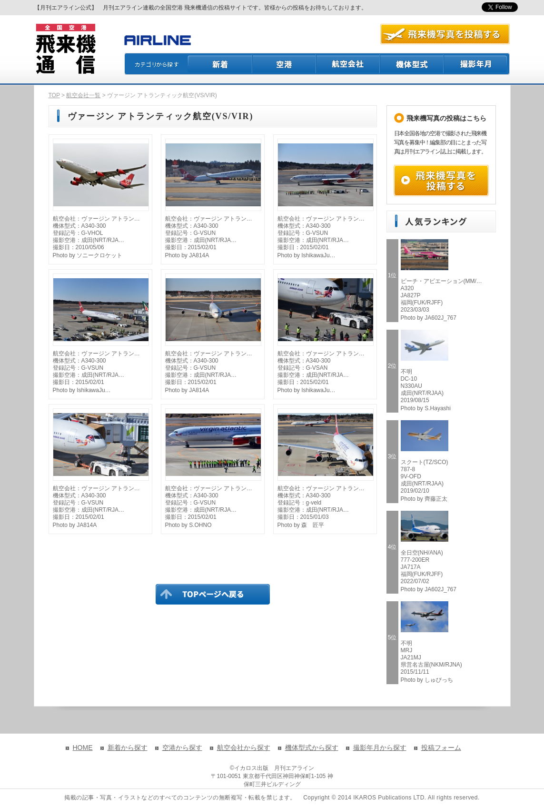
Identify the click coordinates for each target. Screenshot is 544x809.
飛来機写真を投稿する (441, 180)
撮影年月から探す (379, 747)
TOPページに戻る (213, 594)
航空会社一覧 (83, 95)
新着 (220, 64)
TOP (54, 95)
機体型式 (412, 64)
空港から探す (182, 747)
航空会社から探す (243, 747)
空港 (285, 64)
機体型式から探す (311, 747)
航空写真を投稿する (445, 34)
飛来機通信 (65, 49)
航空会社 (348, 64)
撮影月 (477, 64)
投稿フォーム (441, 747)
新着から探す (128, 747)
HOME (83, 747)
